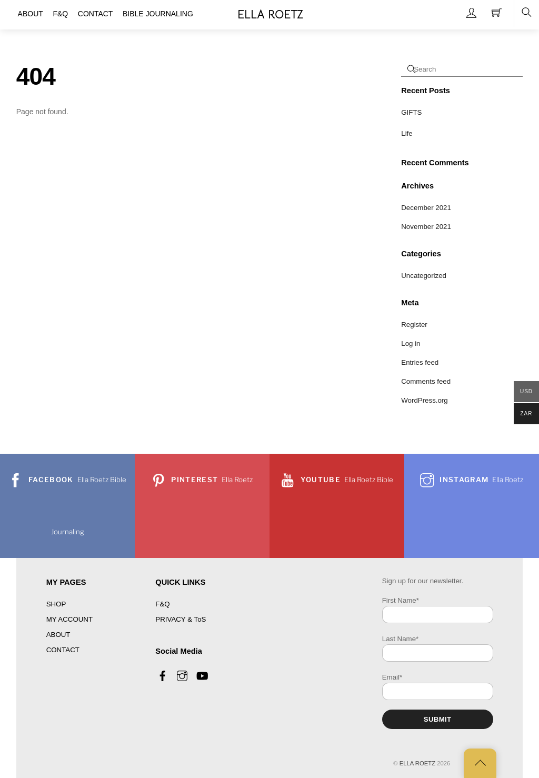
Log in (410, 343)
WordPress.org (424, 400)
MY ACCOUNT (69, 619)
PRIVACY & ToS (180, 619)
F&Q (162, 604)
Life (406, 133)
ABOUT (58, 635)
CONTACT (62, 650)
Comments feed (426, 381)
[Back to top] (480, 763)
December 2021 (426, 208)
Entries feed (419, 362)
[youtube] (201, 675)
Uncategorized (423, 276)
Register (414, 324)
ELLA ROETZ (417, 763)
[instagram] (182, 675)
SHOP (56, 604)
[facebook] (162, 675)
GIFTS (411, 112)
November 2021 (426, 227)
